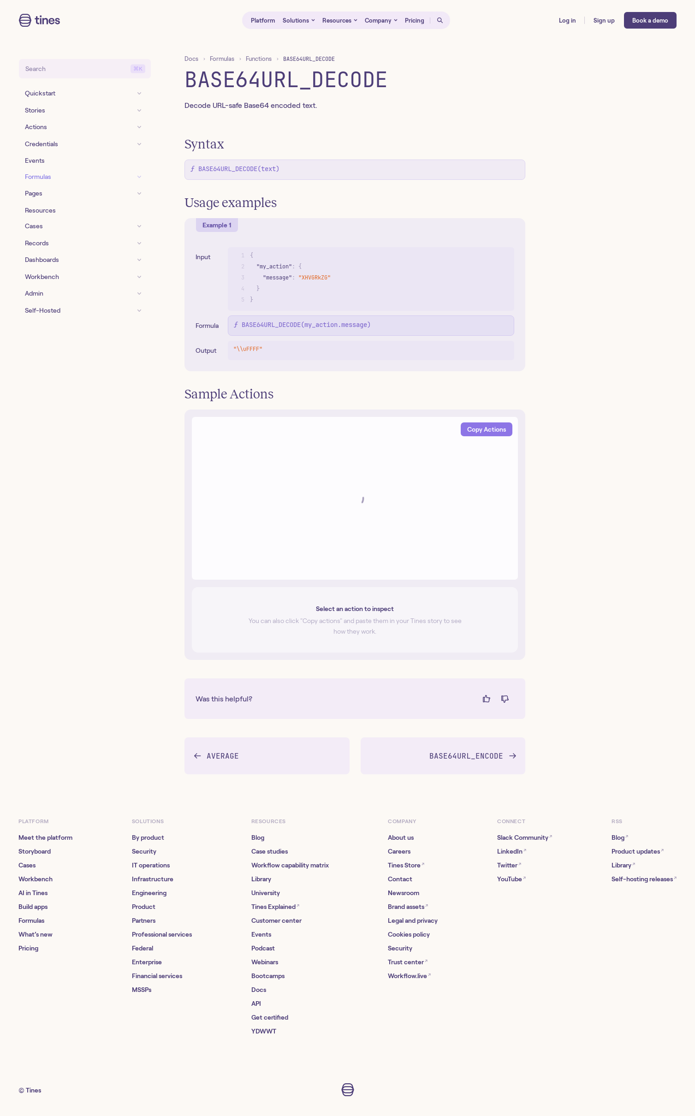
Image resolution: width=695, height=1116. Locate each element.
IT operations (151, 865)
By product (148, 837)
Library (261, 879)
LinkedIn (511, 851)
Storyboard (34, 851)
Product (143, 906)
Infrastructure (152, 879)
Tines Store (406, 865)
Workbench (35, 879)
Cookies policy (409, 934)
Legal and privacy (413, 920)
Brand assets (408, 906)
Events (261, 934)
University (265, 892)
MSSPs (141, 989)
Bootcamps (268, 975)
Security (144, 851)
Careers (399, 851)
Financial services (157, 975)
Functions (259, 58)
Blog (257, 837)
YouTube (511, 879)
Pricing (28, 948)
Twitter (509, 865)
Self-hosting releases (644, 879)
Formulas (222, 58)
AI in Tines (33, 892)
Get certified (269, 1017)
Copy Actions (486, 429)
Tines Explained (275, 906)
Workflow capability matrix (290, 865)
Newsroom (403, 892)
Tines (33, 1090)
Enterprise (147, 962)
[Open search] (440, 20)
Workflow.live (409, 975)
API (256, 1003)
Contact (400, 879)
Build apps (33, 906)
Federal (142, 948)
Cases (27, 865)
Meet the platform (45, 837)
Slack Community (524, 837)
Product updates (638, 851)
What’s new (35, 934)
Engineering (149, 892)
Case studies (269, 851)
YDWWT (263, 1031)
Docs (191, 58)
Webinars (264, 962)
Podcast (263, 948)
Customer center (276, 920)
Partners (143, 920)
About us (401, 837)
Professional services (162, 934)
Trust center (408, 962)
